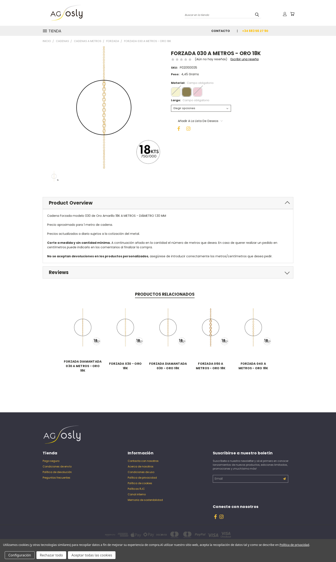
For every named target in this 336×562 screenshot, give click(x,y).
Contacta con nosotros (143, 461)
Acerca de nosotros (140, 466)
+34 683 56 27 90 (255, 31)
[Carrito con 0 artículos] (292, 14)
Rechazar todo (51, 555)
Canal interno (137, 494)
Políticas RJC (136, 489)
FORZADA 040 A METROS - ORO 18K (253, 366)
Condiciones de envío (57, 466)
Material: (192, 83)
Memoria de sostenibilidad (145, 500)
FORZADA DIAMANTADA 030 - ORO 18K (168, 366)
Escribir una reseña (245, 59)
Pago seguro (51, 461)
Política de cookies (140, 483)
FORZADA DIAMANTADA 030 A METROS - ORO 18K (83, 366)
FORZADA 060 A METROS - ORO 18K (211, 366)
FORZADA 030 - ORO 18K (125, 366)
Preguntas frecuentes (56, 477)
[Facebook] (177, 127)
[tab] (168, 203)
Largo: (190, 100)
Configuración (19, 555)
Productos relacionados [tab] (165, 294)
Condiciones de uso (141, 472)
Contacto (220, 31)
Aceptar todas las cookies (91, 555)
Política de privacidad (142, 477)
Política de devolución (57, 472)
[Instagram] (187, 127)
